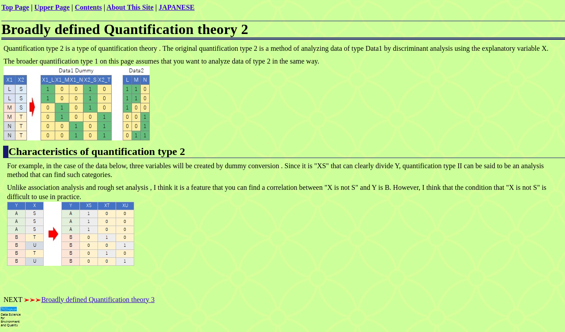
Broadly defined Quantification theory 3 (97, 299)
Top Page (15, 7)
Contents (88, 7)
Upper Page (52, 7)
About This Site (129, 7)
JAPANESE (176, 7)
